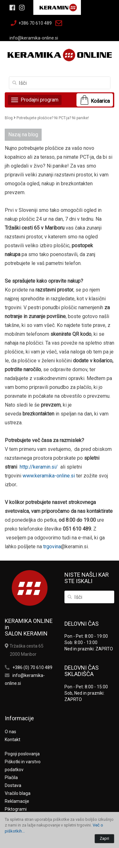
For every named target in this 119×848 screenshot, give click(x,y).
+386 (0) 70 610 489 (32, 667)
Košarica (100, 101)
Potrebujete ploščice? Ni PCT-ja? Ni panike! (53, 118)
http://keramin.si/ (39, 467)
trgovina (52, 547)
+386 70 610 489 (35, 23)
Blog (9, 118)
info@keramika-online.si (34, 37)
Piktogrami (16, 809)
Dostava (13, 785)
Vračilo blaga (17, 793)
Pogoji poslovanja (22, 753)
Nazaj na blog (23, 135)
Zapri (104, 838)
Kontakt (12, 739)
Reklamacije (17, 801)
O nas (10, 731)
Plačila (11, 777)
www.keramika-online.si (49, 476)
